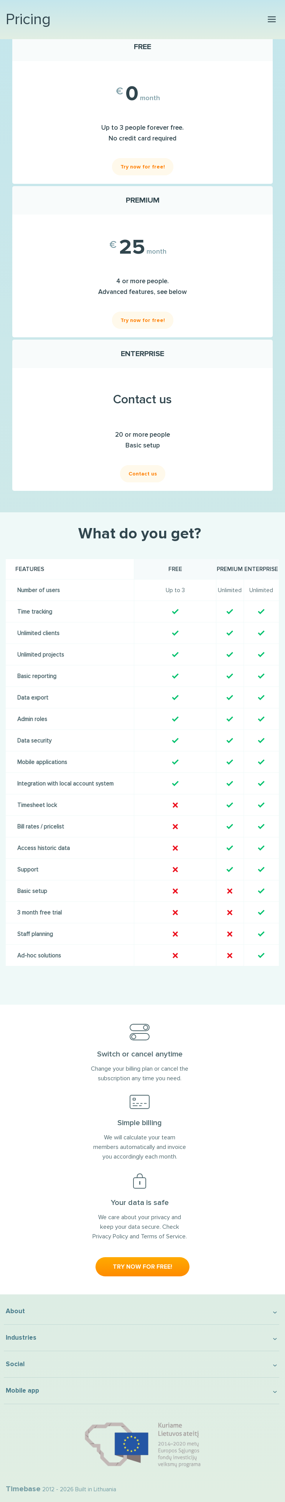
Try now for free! (142, 166)
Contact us (142, 473)
